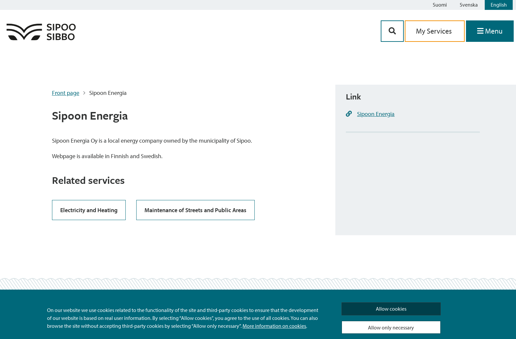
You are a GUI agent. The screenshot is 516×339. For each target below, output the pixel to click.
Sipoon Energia (376, 114)
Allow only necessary (391, 327)
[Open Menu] (490, 31)
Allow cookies (391, 308)
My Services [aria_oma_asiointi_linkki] (434, 31)
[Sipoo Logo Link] (41, 38)
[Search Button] (392, 31)
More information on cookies (274, 326)
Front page (65, 93)
